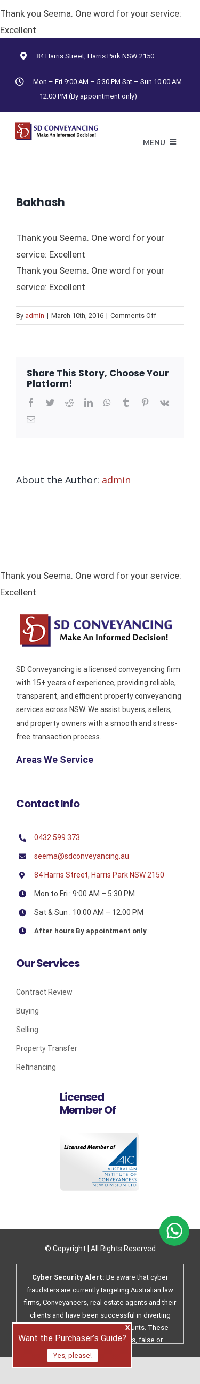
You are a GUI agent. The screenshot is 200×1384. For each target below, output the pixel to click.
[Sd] (96, 616)
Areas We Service (54, 759)
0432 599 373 (57, 837)
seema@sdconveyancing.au (81, 856)
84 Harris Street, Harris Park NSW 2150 (95, 56)
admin (34, 316)
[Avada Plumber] (56, 125)
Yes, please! (72, 1355)
